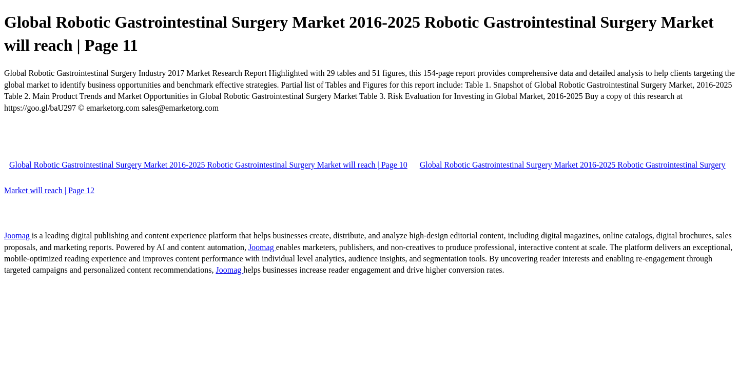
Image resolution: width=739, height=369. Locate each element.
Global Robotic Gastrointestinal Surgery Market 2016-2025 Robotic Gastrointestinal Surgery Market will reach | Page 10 (208, 164)
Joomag (18, 235)
